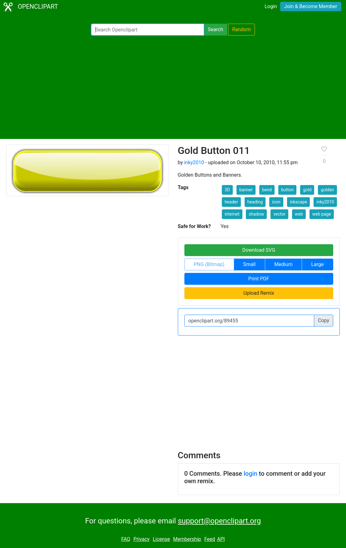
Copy (323, 320)
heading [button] (255, 201)
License (161, 539)
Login (271, 6)
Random (241, 29)
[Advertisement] (173, 87)
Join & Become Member (310, 6)
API (221, 539)
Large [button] (317, 264)
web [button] (299, 214)
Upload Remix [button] (258, 293)
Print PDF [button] (258, 279)
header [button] (231, 201)
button (287, 189)
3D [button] (227, 189)
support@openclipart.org (219, 521)
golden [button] (327, 189)
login (250, 473)
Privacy (142, 539)
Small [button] (249, 264)
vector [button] (279, 214)
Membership (187, 539)
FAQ (125, 539)
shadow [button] (256, 214)
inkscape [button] (298, 201)
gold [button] (307, 189)
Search (215, 29)
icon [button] (276, 201)
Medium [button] (283, 264)
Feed (209, 539)
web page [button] (321, 214)
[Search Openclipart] (147, 30)
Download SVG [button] (258, 250)
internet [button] (232, 214)
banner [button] (246, 189)
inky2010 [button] (325, 201)
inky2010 (194, 162)
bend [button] (267, 189)
